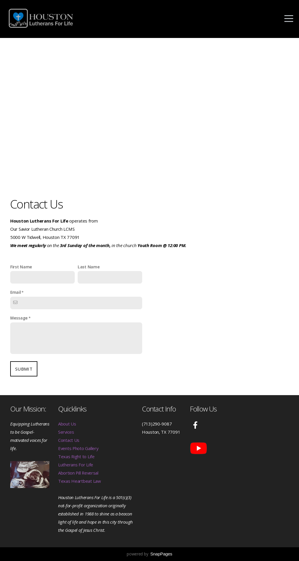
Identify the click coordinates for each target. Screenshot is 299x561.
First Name (21, 267)
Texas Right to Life (76, 456)
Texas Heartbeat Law (79, 481)
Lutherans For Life (75, 465)
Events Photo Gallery (78, 448)
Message (19, 318)
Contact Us (68, 440)
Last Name (89, 267)
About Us (67, 424)
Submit (23, 369)
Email (15, 292)
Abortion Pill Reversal (78, 473)
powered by (149, 554)
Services (66, 432)
